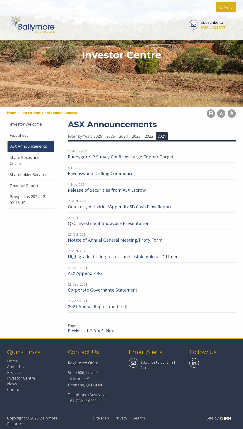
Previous (76, 330)
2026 (97, 136)
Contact (14, 389)
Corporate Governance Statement (102, 290)
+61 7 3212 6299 (82, 401)
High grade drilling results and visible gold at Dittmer (123, 256)
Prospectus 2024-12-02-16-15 (28, 199)
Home (12, 361)
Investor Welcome (26, 124)
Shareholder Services (28, 174)
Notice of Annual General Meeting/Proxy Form (115, 240)
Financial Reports (25, 185)
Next (110, 330)
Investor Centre (21, 378)
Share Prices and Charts (24, 160)
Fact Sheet (19, 135)
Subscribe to (207, 24)
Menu (226, 7)
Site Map (101, 418)
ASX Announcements (28, 146)
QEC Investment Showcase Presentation (109, 223)
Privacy (121, 418)
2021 (162, 136)
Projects (14, 372)
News (12, 383)
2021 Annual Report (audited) (97, 306)
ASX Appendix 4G (85, 273)
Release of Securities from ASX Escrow (107, 190)
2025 (110, 136)
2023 (136, 136)
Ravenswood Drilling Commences (102, 173)
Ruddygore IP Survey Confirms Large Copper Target (121, 157)
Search (139, 418)
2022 (149, 136)
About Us (15, 366)
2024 (123, 136)
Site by (219, 418)
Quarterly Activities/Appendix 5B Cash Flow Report (120, 207)
